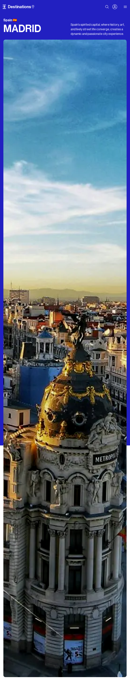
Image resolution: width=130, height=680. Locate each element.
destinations (21, 6)
